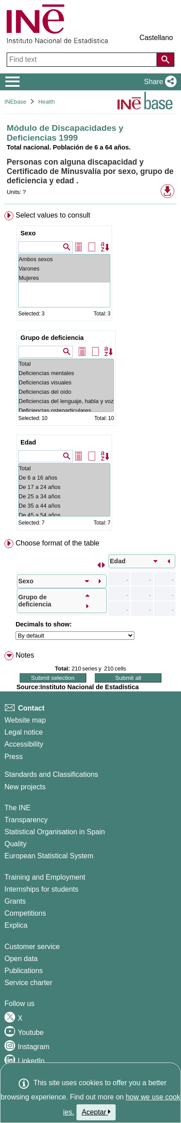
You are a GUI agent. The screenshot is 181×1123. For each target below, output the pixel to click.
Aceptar (96, 1112)
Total (66, 363)
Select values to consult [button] (53, 215)
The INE (17, 808)
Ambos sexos (64, 259)
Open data (21, 958)
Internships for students (41, 889)
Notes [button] (25, 655)
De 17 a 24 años (64, 487)
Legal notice (23, 732)
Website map (25, 720)
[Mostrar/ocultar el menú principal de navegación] (12, 82)
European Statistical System (48, 856)
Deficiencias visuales (66, 382)
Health (46, 101)
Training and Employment (44, 877)
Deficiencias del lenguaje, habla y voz (66, 401)
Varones (64, 268)
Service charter (28, 982)
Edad (28, 442)
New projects (24, 787)
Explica (16, 925)
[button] (159, 82)
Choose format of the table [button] (58, 543)
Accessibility (23, 744)
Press (13, 756)
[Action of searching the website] (165, 60)
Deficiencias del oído (66, 391)
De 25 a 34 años (64, 496)
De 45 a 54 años (64, 515)
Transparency (26, 820)
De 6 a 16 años (64, 477)
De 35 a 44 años (64, 505)
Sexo (28, 233)
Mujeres (64, 278)
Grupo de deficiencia (52, 337)
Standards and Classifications (51, 774)
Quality (15, 844)
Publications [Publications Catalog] (23, 970)
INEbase (15, 101)
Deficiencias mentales (66, 373)
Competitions (25, 913)
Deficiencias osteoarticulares (66, 410)
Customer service (32, 946)
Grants (15, 901)
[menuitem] (90, 372)
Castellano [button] (156, 37)
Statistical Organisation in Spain (54, 832)
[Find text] (83, 60)
